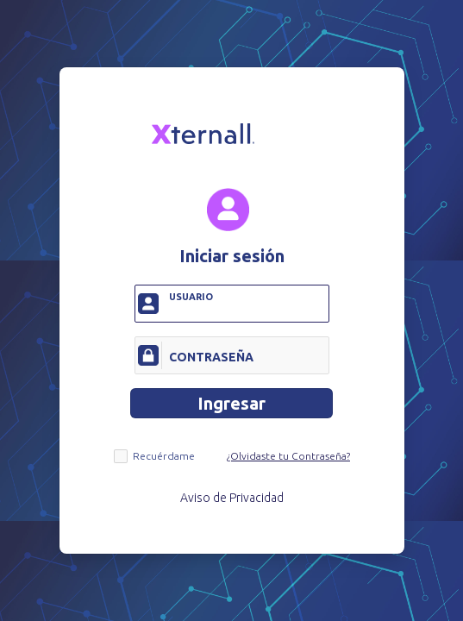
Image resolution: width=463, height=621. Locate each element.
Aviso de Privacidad (232, 498)
